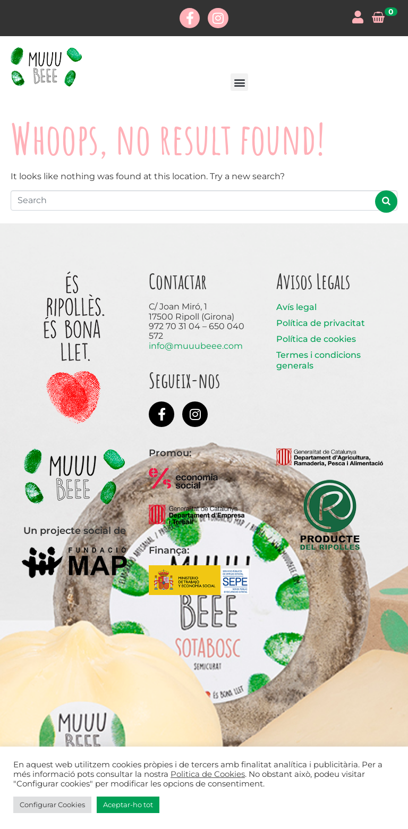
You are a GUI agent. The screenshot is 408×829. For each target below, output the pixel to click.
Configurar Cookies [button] (52, 804)
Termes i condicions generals (318, 360)
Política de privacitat (320, 323)
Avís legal (296, 307)
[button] (239, 82)
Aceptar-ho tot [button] (128, 804)
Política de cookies (316, 339)
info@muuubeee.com (196, 346)
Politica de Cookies (208, 774)
